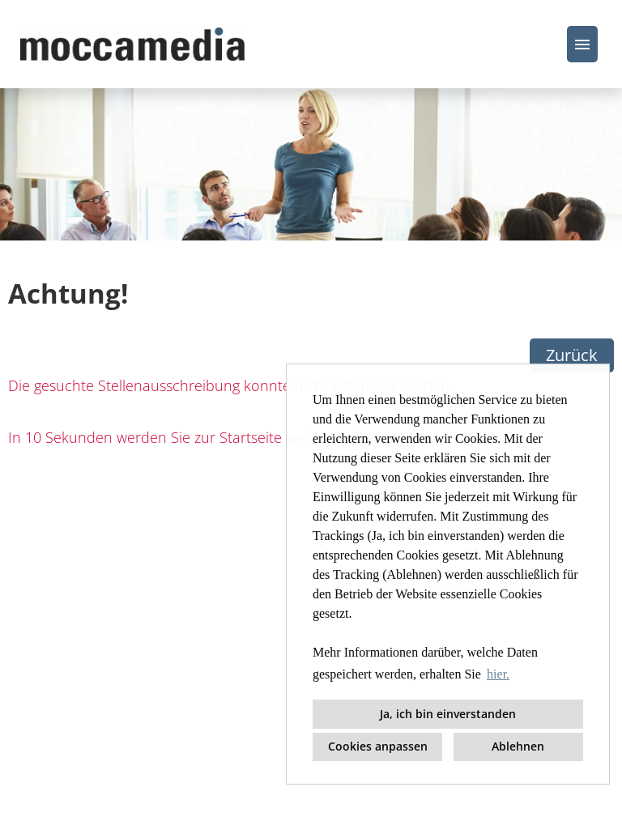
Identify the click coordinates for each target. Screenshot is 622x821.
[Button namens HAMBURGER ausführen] (582, 44)
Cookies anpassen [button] (378, 746)
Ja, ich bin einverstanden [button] (448, 713)
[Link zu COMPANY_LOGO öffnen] (132, 44)
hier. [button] (498, 674)
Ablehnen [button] (518, 746)
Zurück (572, 355)
